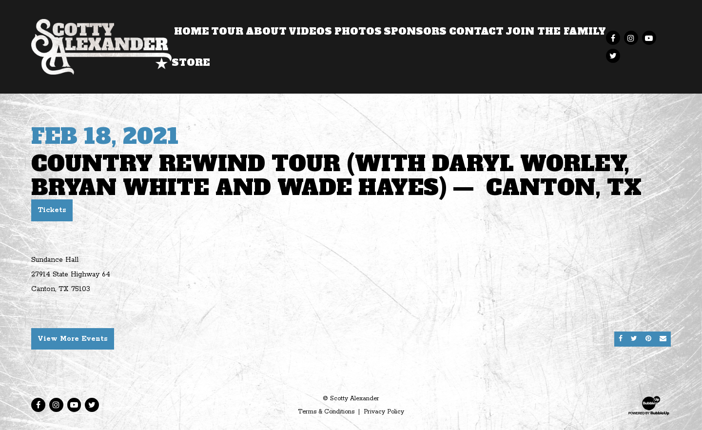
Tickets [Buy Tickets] (52, 210)
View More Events (73, 338)
